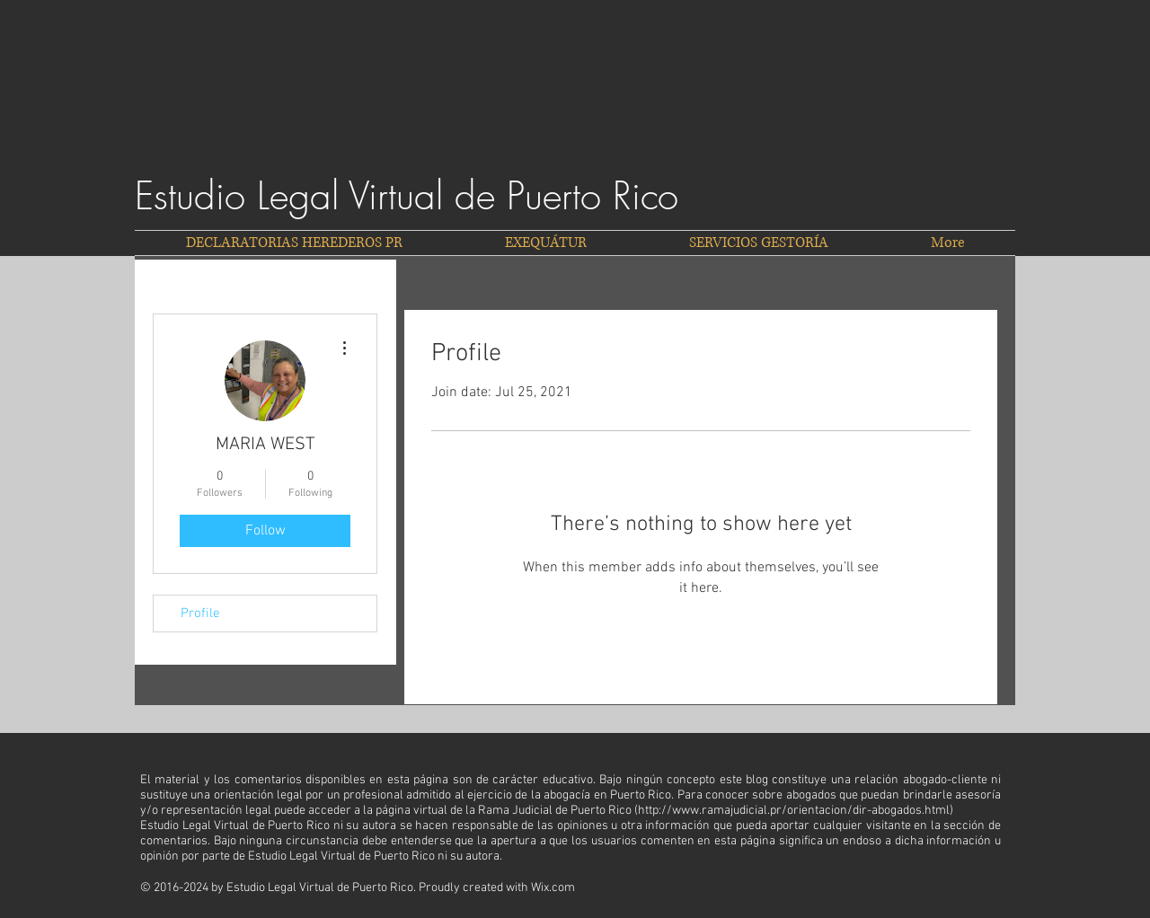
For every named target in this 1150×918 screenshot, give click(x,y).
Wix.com (553, 888)
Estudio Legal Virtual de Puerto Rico (406, 196)
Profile (200, 613)
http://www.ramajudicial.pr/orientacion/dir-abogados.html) (795, 810)
